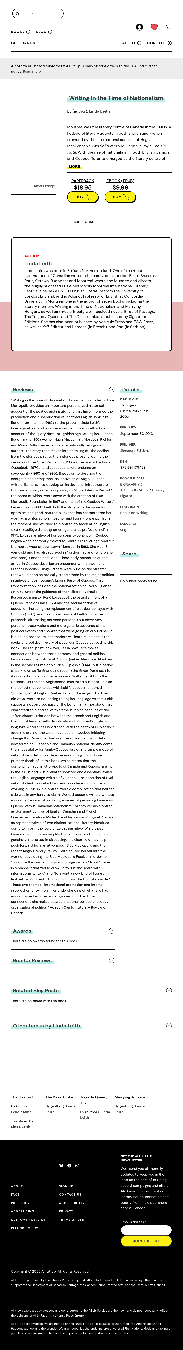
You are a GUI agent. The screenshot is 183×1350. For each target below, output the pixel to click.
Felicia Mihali (22, 1112)
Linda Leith (99, 111)
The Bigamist (22, 1097)
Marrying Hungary (130, 1097)
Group (79, 1316)
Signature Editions (135, 450)
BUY (79, 196)
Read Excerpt (45, 186)
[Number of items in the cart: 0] (168, 28)
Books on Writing (134, 512)
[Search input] (38, 13)
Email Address (134, 1222)
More (74, 166)
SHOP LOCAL (84, 222)
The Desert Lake (59, 1097)
